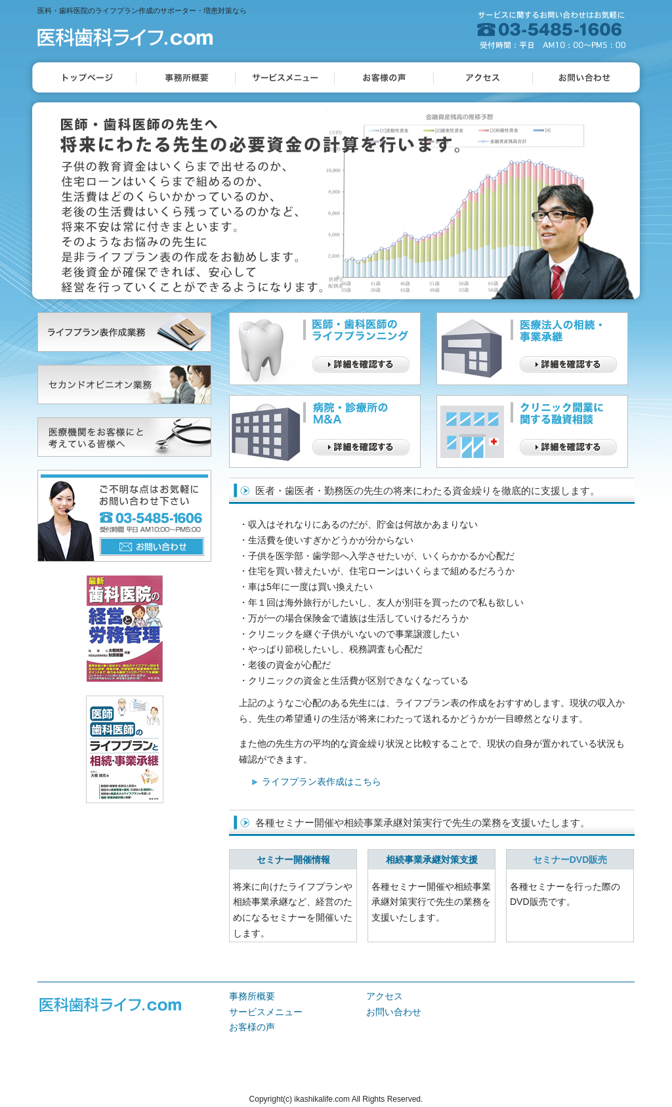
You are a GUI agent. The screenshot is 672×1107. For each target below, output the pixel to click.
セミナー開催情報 (293, 859)
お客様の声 (252, 1027)
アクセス (384, 996)
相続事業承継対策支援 (432, 859)
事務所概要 (252, 996)
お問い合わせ (393, 1012)
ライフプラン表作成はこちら (321, 781)
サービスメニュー (266, 1012)
